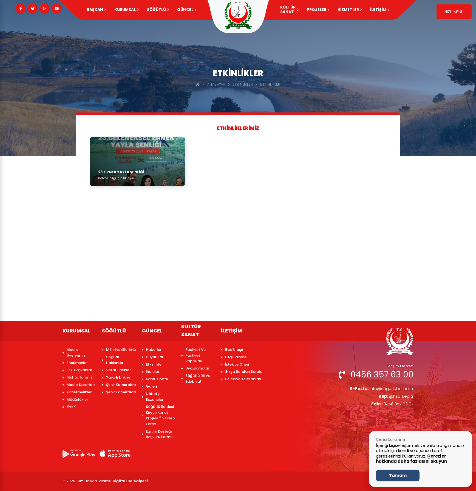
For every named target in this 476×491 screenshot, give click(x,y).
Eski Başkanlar (79, 370)
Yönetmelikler (79, 392)
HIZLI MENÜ (454, 12)
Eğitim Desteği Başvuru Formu (159, 434)
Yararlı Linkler (118, 377)
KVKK (71, 406)
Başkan (96, 9)
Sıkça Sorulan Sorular (244, 371)
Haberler (154, 349)
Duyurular (154, 357)
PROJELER (318, 9)
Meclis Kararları (81, 384)
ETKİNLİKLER (270, 84)
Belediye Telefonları (243, 379)
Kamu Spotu (157, 379)
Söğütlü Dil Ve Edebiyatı (197, 378)
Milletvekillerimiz (121, 349)
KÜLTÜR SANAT (289, 9)
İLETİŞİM (379, 9)
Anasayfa (216, 84)
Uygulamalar (197, 368)
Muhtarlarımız (79, 377)
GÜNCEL (186, 9)
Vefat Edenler (118, 370)
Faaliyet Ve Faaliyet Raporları (195, 355)
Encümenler (77, 362)
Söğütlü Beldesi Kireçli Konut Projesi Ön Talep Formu (160, 415)
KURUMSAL (126, 9)
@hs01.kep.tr (395, 397)
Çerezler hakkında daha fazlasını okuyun (411, 458)
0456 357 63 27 (391, 405)
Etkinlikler (243, 84)
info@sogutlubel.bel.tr (379, 389)
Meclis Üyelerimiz (76, 352)
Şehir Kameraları (121, 384)
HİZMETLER (350, 9)
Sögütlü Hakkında (114, 359)
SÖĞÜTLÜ (158, 9)
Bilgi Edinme (235, 357)
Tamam (398, 475)
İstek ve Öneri (237, 364)
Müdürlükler (77, 399)
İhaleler (152, 371)
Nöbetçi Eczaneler (154, 396)
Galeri (151, 386)
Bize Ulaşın (234, 349)
